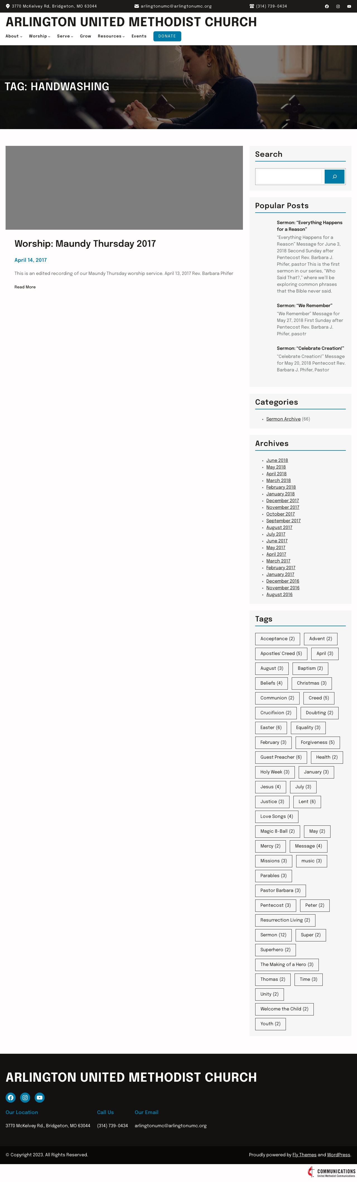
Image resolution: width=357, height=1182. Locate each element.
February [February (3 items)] (273, 742)
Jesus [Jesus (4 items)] (270, 787)
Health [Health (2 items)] (327, 757)
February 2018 (281, 487)
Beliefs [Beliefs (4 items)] (271, 683)
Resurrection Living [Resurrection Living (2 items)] (285, 920)
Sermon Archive (283, 419)
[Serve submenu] (72, 36)
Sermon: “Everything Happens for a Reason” (309, 226)
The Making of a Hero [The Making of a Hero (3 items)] (286, 965)
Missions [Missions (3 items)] (273, 861)
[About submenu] (21, 36)
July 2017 (275, 534)
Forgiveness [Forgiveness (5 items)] (318, 742)
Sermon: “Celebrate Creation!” (310, 348)
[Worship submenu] (49, 36)
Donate (167, 36)
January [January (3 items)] (316, 772)
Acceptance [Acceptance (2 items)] (277, 639)
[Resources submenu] (123, 36)
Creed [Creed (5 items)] (319, 698)
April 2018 (276, 474)
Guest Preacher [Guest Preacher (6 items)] (281, 757)
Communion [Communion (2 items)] (277, 698)
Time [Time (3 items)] (308, 979)
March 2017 (278, 561)
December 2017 (282, 501)
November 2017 (282, 507)
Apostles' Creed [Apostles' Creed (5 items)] (281, 654)
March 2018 (278, 480)
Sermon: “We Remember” (304, 305)
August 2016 (279, 594)
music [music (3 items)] (311, 861)
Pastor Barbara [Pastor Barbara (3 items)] (280, 890)
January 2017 (280, 574)
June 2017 (277, 541)
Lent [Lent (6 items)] (307, 802)
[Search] (334, 176)
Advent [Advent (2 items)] (320, 639)
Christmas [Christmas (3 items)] (312, 683)
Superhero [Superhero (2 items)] (275, 950)
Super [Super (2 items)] (311, 935)
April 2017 (276, 554)
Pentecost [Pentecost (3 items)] (275, 905)
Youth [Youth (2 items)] (270, 1024)
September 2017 (283, 521)
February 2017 (280, 568)
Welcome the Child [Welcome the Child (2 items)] (284, 1009)
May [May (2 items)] (317, 831)
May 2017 (275, 547)
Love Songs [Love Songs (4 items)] (276, 816)
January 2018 (280, 494)
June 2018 (277, 460)
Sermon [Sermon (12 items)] (273, 935)
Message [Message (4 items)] (308, 846)
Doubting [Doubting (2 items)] (319, 713)
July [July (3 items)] (303, 787)
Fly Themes (305, 1155)
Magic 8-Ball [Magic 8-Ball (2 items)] (277, 831)
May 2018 (276, 467)
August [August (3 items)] (271, 668)
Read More (25, 287)
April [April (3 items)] (325, 654)
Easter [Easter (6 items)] (271, 728)
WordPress (338, 1155)
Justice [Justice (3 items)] (272, 802)
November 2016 (283, 588)
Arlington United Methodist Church (136, 22)
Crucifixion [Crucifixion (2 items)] (275, 713)
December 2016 (282, 581)
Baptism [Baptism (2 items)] (310, 668)
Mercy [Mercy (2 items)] (270, 846)
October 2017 (280, 514)
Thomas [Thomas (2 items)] (272, 979)
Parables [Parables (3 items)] (273, 876)
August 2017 (279, 527)
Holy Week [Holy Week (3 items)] (275, 772)
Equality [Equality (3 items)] (308, 728)
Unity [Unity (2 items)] (269, 994)
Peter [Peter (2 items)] (314, 905)
